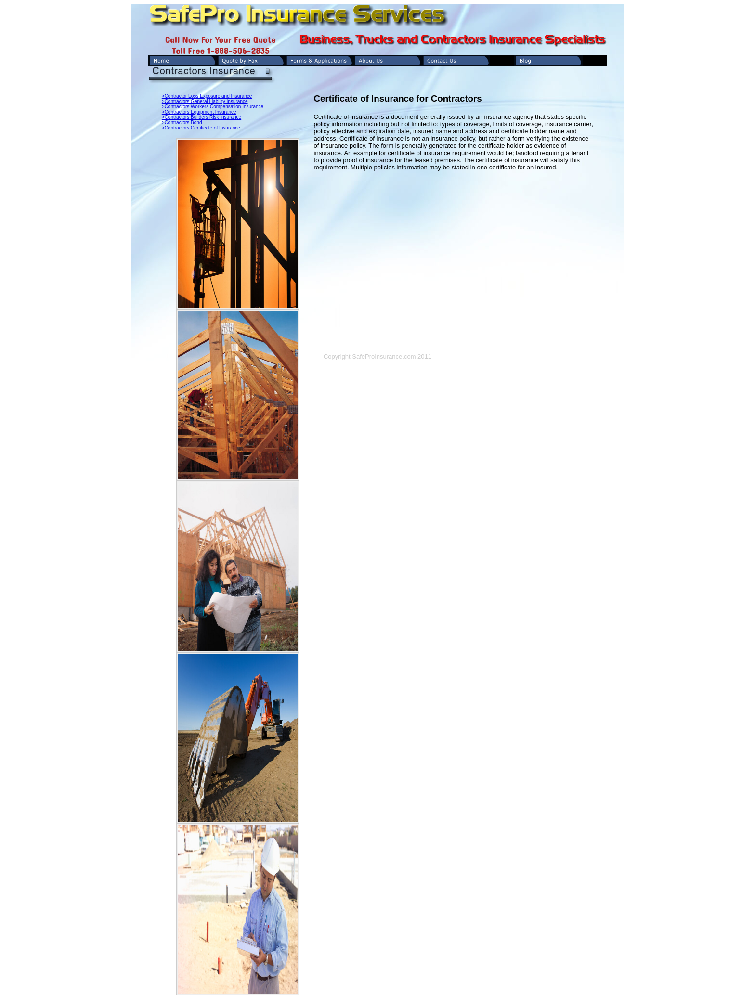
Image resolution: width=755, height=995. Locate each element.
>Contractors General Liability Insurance (205, 101)
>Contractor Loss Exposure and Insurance (207, 96)
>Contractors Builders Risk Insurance (201, 117)
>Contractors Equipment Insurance (199, 112)
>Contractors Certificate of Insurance (201, 127)
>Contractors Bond (182, 122)
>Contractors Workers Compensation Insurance (212, 106)
